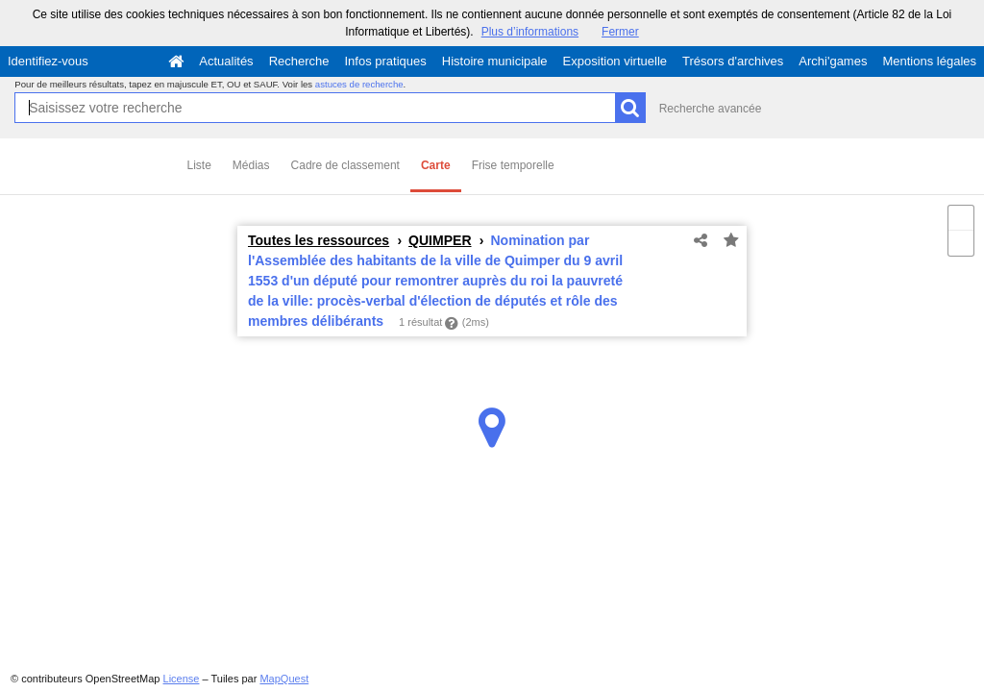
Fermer (620, 31)
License (181, 678)
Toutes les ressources (318, 240)
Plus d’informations (529, 31)
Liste (199, 165)
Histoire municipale (495, 61)
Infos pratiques (386, 61)
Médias (251, 165)
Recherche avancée (710, 108)
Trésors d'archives (732, 61)
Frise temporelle (513, 165)
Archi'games (833, 61)
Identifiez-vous (48, 61)
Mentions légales (929, 61)
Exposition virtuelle (615, 61)
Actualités (226, 61)
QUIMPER (439, 240)
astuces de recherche (359, 84)
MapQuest (283, 678)
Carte (436, 165)
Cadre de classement (345, 165)
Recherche (299, 61)
